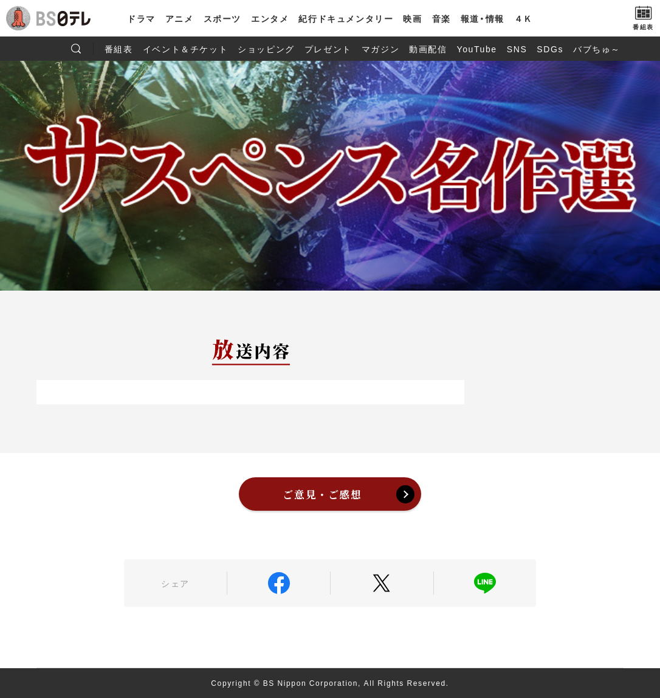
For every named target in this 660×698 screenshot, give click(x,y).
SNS (517, 49)
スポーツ (222, 18)
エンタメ (270, 18)
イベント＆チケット (185, 49)
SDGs (550, 49)
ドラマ (141, 18)
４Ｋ (523, 18)
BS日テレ (63, 18)
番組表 (119, 49)
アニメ (179, 18)
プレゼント (328, 49)
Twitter (382, 583)
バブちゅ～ (596, 49)
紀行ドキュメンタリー (345, 18)
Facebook (278, 583)
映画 (412, 18)
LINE (485, 583)
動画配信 (428, 49)
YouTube (477, 49)
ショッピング (266, 49)
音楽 (441, 18)
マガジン (380, 49)
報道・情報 (482, 18)
